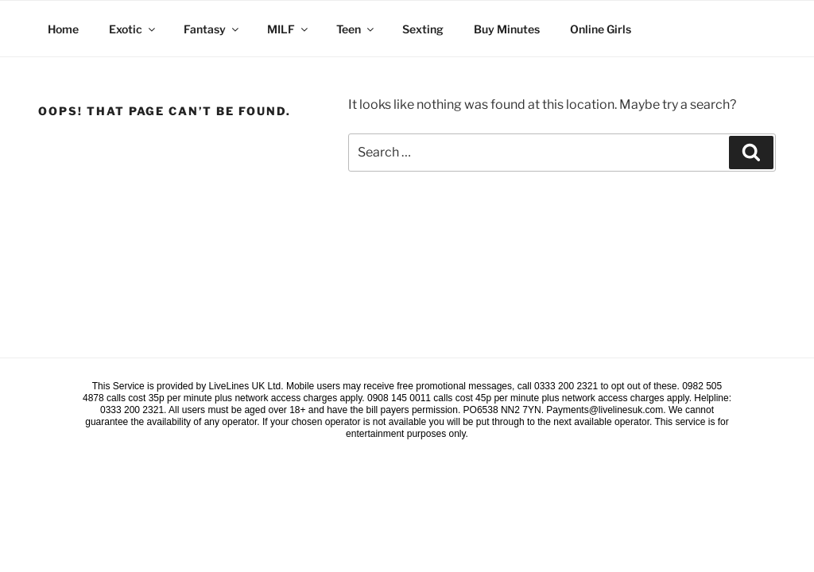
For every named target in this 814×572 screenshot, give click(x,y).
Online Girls (600, 29)
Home (63, 29)
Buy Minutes (507, 29)
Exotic (133, 29)
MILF (288, 29)
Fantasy (212, 29)
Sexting (423, 29)
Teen (356, 29)
